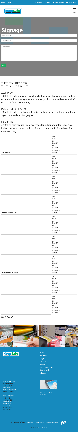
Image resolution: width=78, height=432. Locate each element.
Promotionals (45, 370)
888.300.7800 (6, 2)
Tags (42, 359)
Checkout (43, 373)
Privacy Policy (40, 422)
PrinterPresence (42, 427)
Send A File (72, 2)
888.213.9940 (7, 404)
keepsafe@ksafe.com (9, 389)
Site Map (30, 422)
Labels (42, 364)
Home (42, 353)
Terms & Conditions (52, 422)
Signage (43, 361)
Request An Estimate (43, 2)
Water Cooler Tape (46, 367)
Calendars (43, 356)
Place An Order (59, 2)
